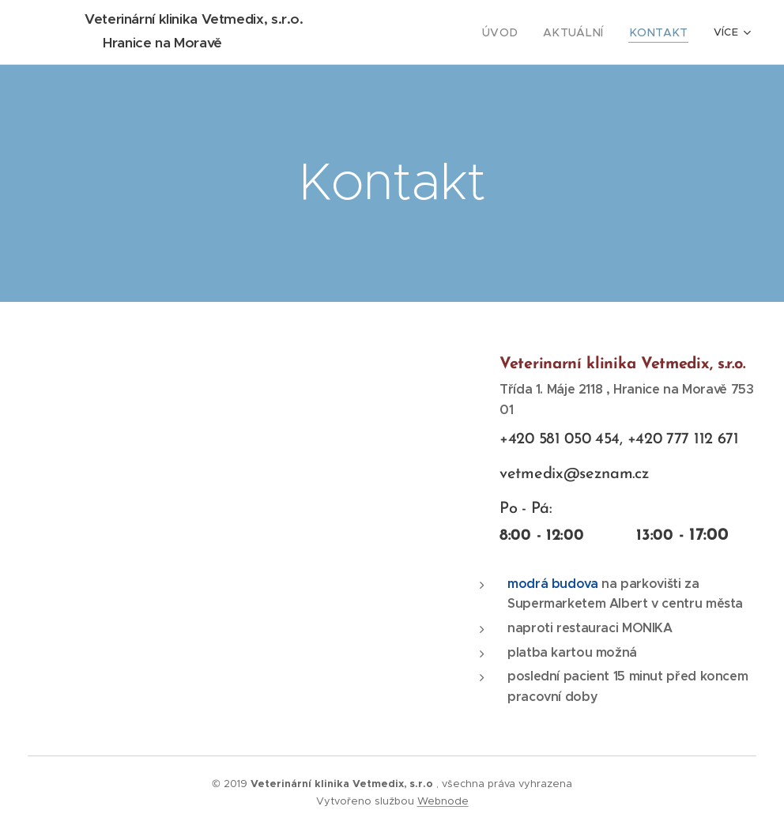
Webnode (443, 801)
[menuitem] (520, 32)
